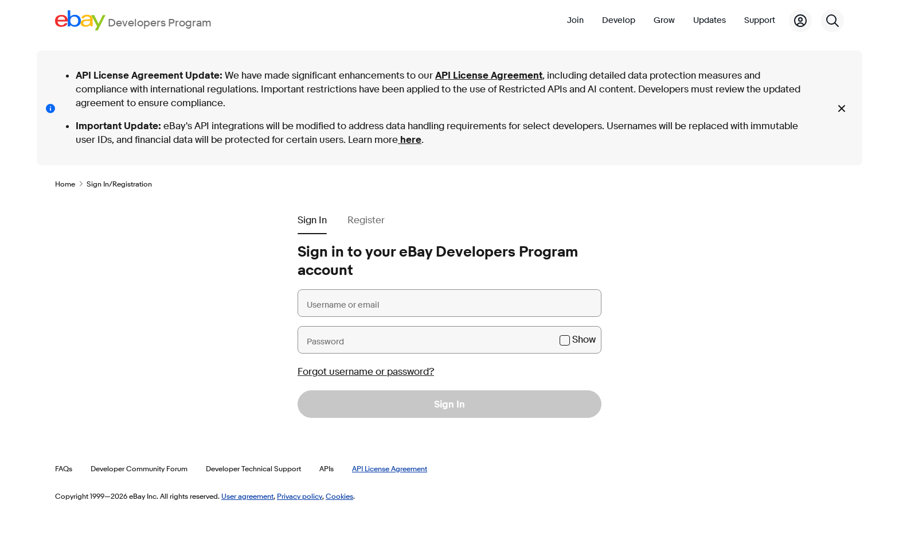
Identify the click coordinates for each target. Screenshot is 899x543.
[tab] (312, 215)
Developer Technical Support (253, 468)
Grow (664, 20)
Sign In (449, 404)
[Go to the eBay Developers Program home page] (133, 20)
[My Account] (800, 20)
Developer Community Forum (139, 468)
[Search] (832, 20)
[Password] (449, 340)
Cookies (339, 496)
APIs (326, 468)
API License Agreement (488, 75)
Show (584, 339)
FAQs (63, 468)
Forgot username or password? (366, 372)
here (409, 140)
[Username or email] (449, 303)
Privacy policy (299, 496)
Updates (709, 20)
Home (65, 183)
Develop (618, 20)
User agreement (247, 496)
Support (759, 20)
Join (575, 20)
